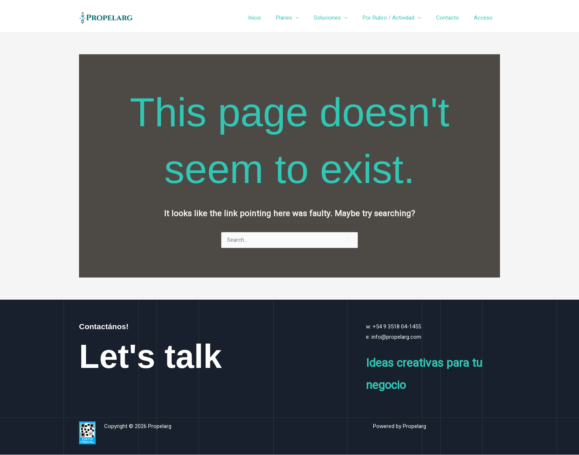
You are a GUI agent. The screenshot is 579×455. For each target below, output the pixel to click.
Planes (300, 17)
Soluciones (340, 17)
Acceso (485, 17)
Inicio (274, 17)
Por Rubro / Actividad (398, 17)
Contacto (453, 17)
